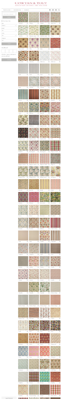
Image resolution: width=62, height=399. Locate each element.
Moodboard (24, 228)
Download (14, 228)
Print (4, 228)
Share (34, 228)
